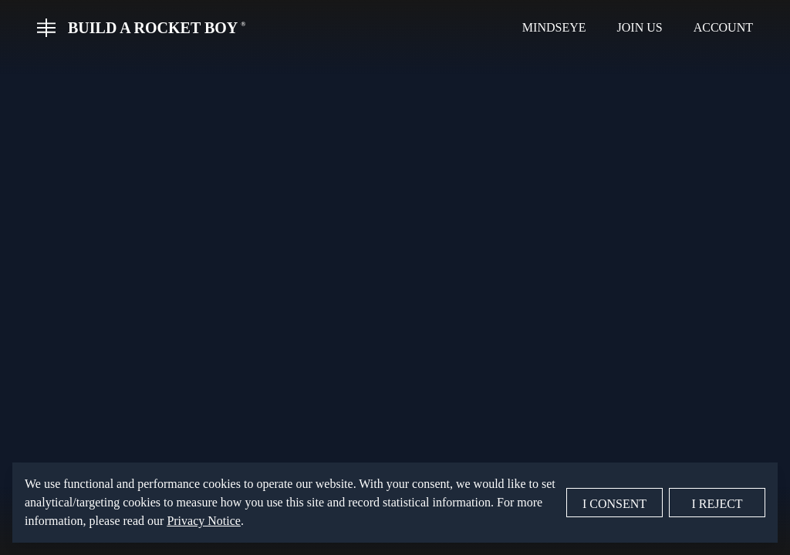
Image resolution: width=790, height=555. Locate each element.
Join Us (640, 27)
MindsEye (554, 27)
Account (723, 27)
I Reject (716, 503)
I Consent (614, 503)
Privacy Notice (204, 520)
